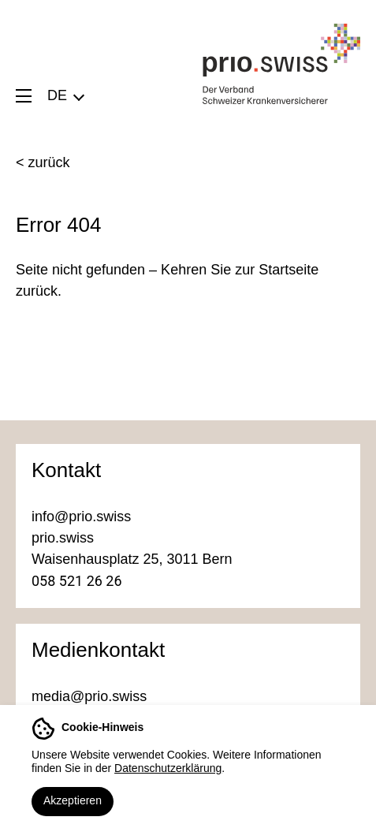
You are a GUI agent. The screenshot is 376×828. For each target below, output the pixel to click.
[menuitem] (65, 95)
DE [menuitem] (57, 95)
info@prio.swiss (81, 516)
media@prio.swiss (89, 696)
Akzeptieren (72, 800)
